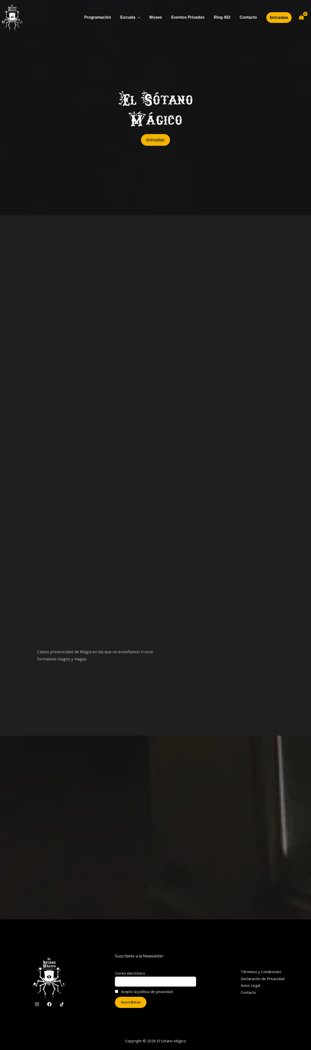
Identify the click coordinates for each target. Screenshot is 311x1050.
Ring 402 (224, 17)
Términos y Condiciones (261, 971)
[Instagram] (37, 1004)
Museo (160, 17)
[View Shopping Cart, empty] (301, 17)
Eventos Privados (191, 17)
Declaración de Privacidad (262, 978)
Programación (105, 17)
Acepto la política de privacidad (144, 991)
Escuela (136, 17)
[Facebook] (49, 1004)
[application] (143, 17)
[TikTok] (62, 1004)
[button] (279, 17)
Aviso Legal (250, 985)
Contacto (248, 17)
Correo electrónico (130, 973)
